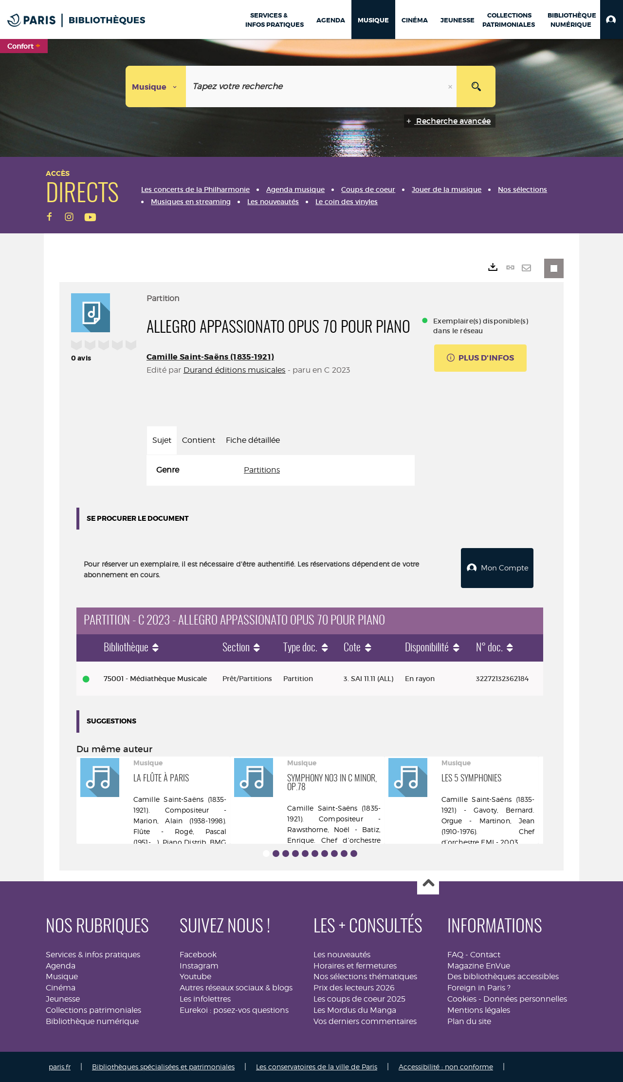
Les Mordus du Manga (354, 1010)
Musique (62, 976)
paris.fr (60, 1067)
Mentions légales (478, 1010)
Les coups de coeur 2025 (359, 999)
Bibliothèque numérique (92, 1021)
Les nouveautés (341, 954)
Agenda (60, 965)
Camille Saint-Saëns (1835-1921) (210, 357)
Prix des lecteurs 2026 (354, 987)
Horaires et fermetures (355, 965)
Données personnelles (525, 999)
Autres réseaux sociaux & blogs (236, 987)
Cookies (461, 999)
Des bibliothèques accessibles (503, 976)
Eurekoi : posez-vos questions (234, 1010)
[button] (611, 19)
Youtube (195, 976)
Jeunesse (63, 999)
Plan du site (469, 1021)
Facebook (198, 954)
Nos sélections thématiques (365, 976)
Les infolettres (205, 999)
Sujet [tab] (161, 440)
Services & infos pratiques (93, 954)
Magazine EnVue (478, 965)
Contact (485, 954)
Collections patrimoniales (93, 1010)
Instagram (199, 965)
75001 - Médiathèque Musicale (155, 678)
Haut (428, 883)
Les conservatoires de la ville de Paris (316, 1067)
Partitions (262, 470)
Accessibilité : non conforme (446, 1067)
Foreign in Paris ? (479, 987)
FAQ (455, 954)
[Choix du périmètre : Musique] (156, 86)
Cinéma (60, 987)
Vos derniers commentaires (365, 1021)
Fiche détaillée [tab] (253, 440)
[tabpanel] (280, 470)
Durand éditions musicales (234, 370)
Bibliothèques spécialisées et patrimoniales (163, 1067)
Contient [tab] (198, 440)
